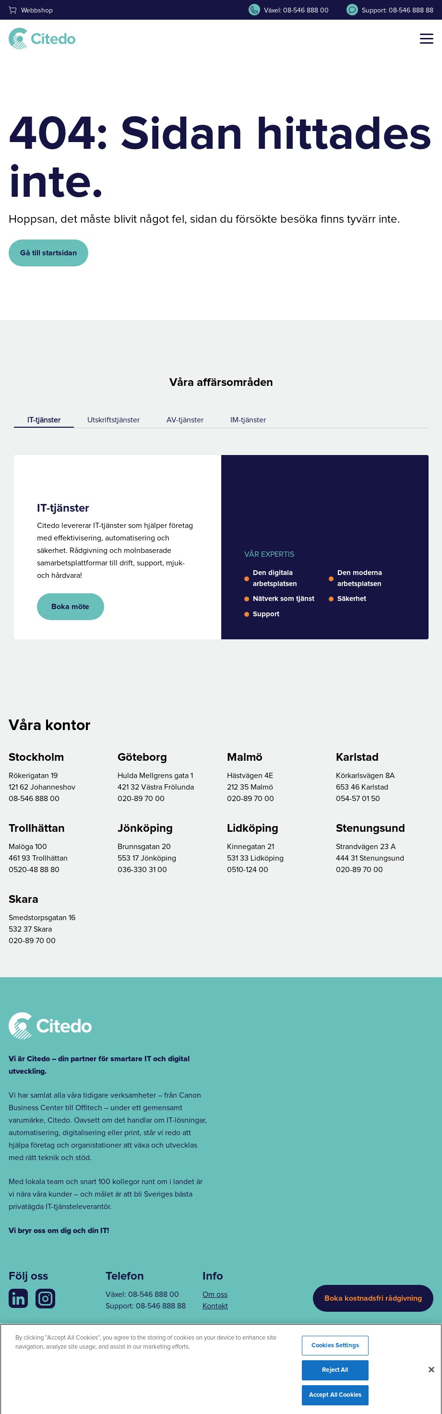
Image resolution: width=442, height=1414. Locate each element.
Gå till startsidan (48, 253)
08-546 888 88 (161, 1306)
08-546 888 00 (153, 1294)
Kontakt (215, 1306)
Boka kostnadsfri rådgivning (373, 1298)
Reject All (335, 1373)
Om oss (215, 1294)
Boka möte (70, 607)
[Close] (431, 1372)
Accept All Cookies (335, 1398)
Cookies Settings (335, 1348)
